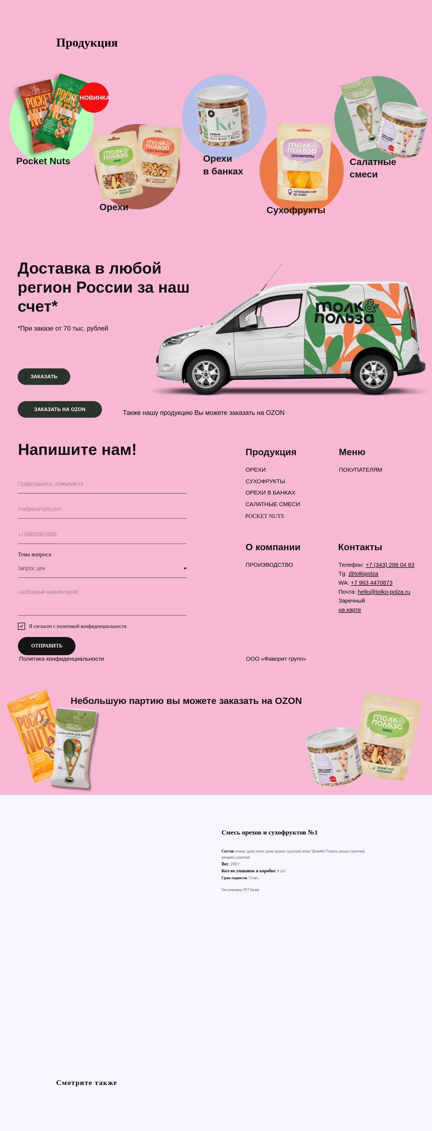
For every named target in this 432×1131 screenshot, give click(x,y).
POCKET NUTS (264, 516)
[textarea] (102, 600)
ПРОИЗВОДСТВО (269, 565)
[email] (102, 510)
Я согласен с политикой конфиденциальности (77, 626)
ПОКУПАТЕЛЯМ (360, 469)
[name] (102, 484)
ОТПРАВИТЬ (46, 646)
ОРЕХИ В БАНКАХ (270, 492)
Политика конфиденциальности (61, 658)
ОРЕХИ (255, 469)
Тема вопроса (34, 554)
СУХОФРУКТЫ (265, 481)
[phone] (102, 535)
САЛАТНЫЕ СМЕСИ (272, 504)
